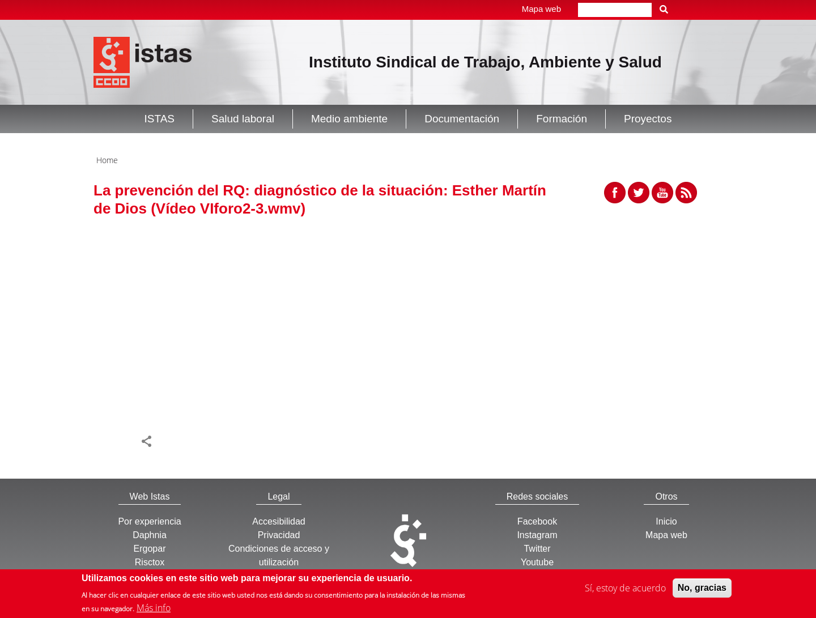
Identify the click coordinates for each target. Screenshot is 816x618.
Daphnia (150, 535)
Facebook (537, 521)
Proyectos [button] (648, 119)
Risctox (149, 562)
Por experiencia (149, 521)
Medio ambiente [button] (349, 119)
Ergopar (150, 548)
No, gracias (702, 588)
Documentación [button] (461, 119)
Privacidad (279, 535)
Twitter (537, 548)
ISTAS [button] (159, 119)
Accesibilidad (278, 521)
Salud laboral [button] (242, 119)
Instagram (537, 535)
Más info (154, 608)
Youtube (537, 562)
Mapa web (541, 9)
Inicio (666, 521)
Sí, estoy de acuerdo (625, 588)
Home (107, 160)
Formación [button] (561, 119)
